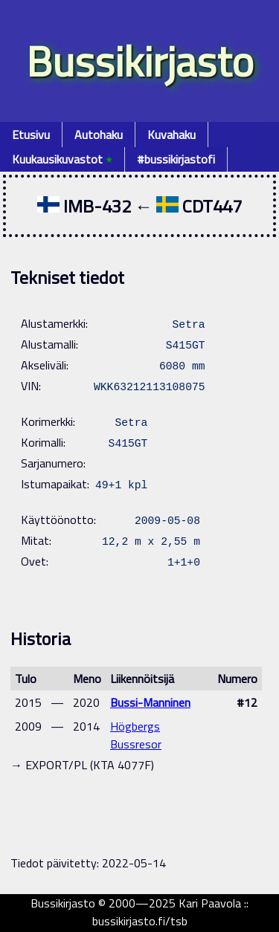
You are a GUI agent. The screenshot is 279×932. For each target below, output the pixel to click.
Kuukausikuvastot (62, 159)
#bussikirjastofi (176, 159)
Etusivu (31, 134)
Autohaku (98, 134)
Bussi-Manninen (150, 702)
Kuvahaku (171, 134)
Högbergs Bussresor (135, 735)
